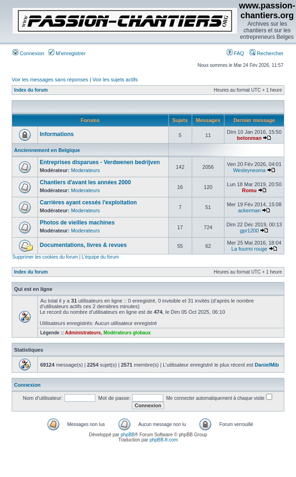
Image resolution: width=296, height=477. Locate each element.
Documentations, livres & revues (83, 245)
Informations (57, 134)
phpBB (128, 434)
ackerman (249, 210)
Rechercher (266, 53)
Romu (249, 190)
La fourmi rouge (249, 249)
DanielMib (267, 365)
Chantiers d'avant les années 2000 (85, 182)
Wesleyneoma (249, 170)
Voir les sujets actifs (115, 79)
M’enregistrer (67, 53)
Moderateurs (85, 170)
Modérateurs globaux (127, 332)
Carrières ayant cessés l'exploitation (88, 202)
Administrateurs (83, 332)
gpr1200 (249, 230)
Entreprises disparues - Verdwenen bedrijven (100, 162)
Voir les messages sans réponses (50, 79)
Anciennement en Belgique (47, 150)
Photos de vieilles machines (77, 222)
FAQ (235, 53)
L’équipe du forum (100, 257)
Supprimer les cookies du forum (45, 257)
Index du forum (31, 90)
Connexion (28, 53)
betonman (249, 138)
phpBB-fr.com (164, 439)
